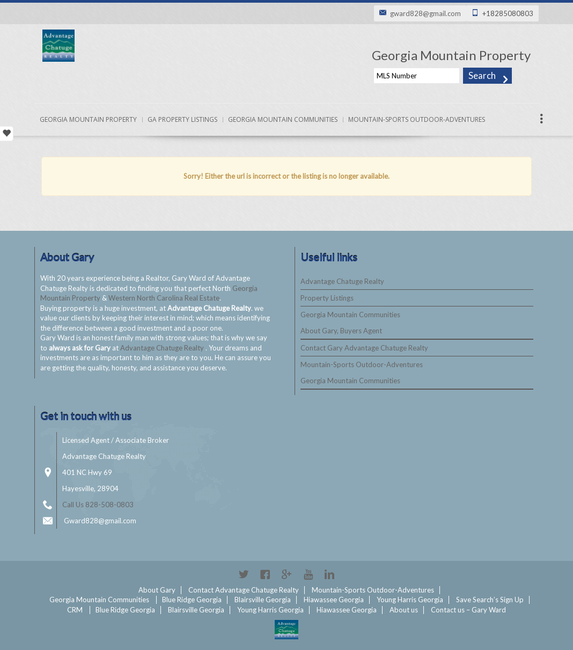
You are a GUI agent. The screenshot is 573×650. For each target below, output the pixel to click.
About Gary (156, 590)
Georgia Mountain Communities (282, 119)
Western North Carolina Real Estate (163, 298)
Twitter (244, 574)
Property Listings (327, 298)
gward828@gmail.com (425, 13)
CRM (75, 609)
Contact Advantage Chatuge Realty (243, 590)
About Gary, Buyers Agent (341, 330)
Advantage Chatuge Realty (162, 348)
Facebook (265, 574)
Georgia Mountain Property (88, 119)
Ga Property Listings (182, 119)
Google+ (286, 574)
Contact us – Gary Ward (468, 609)
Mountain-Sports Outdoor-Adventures (416, 119)
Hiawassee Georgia (334, 599)
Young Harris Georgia (410, 599)
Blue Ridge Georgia (192, 599)
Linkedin (329, 574)
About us (404, 609)
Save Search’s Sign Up (490, 599)
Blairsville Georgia (262, 599)
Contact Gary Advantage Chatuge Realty (364, 348)
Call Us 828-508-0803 (98, 504)
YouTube (308, 574)
